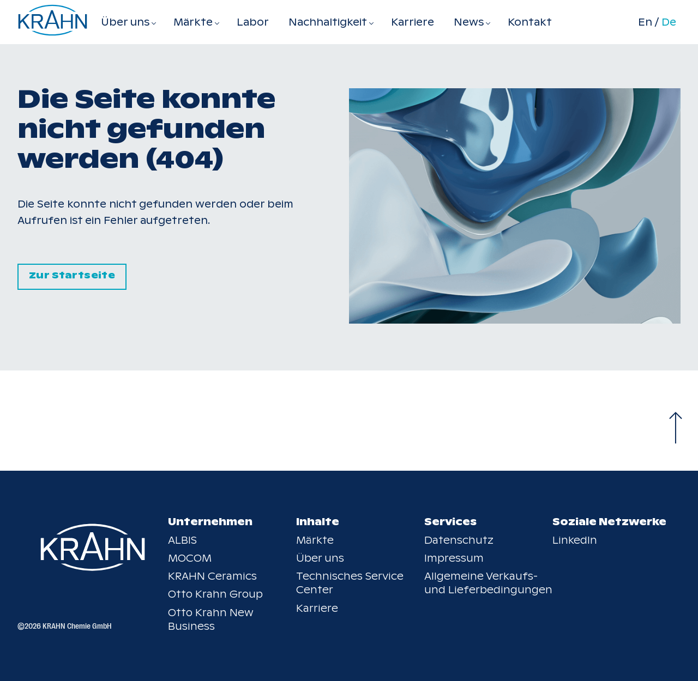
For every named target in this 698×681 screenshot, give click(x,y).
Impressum (454, 558)
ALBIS (182, 540)
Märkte (315, 540)
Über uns (320, 558)
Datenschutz (459, 540)
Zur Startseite (72, 275)
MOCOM (190, 558)
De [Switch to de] (668, 22)
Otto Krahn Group (215, 594)
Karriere (412, 22)
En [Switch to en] (645, 22)
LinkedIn (574, 540)
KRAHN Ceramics (212, 576)
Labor (253, 22)
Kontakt (530, 22)
